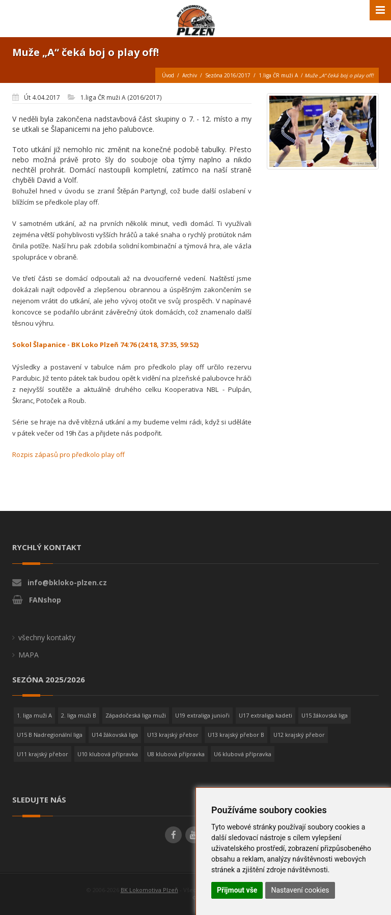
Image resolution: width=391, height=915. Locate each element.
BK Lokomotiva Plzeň (149, 890)
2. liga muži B (78, 715)
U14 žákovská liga (115, 734)
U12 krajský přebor (299, 734)
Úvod (168, 75)
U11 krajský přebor (42, 754)
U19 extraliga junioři (202, 715)
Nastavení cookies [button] (300, 890)
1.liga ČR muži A (278, 75)
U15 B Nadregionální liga (49, 734)
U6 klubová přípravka (242, 754)
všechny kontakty (46, 637)
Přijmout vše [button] (237, 890)
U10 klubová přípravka (107, 754)
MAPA (28, 655)
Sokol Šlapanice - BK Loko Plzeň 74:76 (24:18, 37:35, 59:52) (105, 344)
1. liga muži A (34, 715)
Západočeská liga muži (135, 715)
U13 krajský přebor (173, 734)
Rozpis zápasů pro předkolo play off (68, 454)
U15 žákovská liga (324, 715)
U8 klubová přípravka (176, 754)
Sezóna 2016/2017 (227, 75)
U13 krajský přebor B (236, 734)
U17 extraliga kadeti (265, 715)
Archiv (189, 75)
